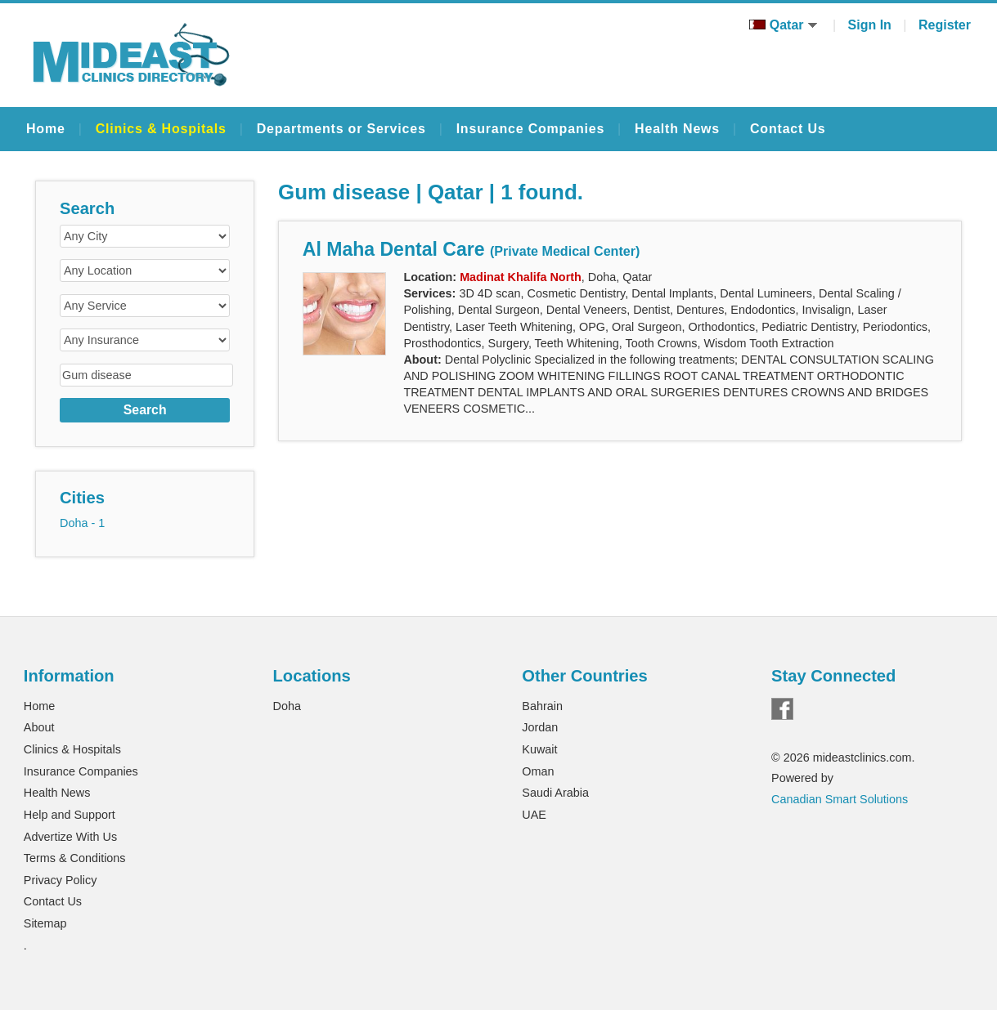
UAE (534, 814)
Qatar (783, 25)
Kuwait (539, 749)
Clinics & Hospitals (161, 129)
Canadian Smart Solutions (839, 799)
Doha (287, 706)
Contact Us (787, 129)
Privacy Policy (60, 880)
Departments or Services (341, 129)
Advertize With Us (70, 836)
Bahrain (542, 706)
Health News (677, 129)
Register (944, 25)
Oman (538, 771)
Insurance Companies (530, 129)
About (39, 727)
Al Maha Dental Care (471, 249)
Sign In (869, 25)
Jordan (540, 727)
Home (45, 129)
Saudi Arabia (555, 792)
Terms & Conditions (75, 858)
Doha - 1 (82, 523)
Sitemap (45, 923)
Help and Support (69, 814)
